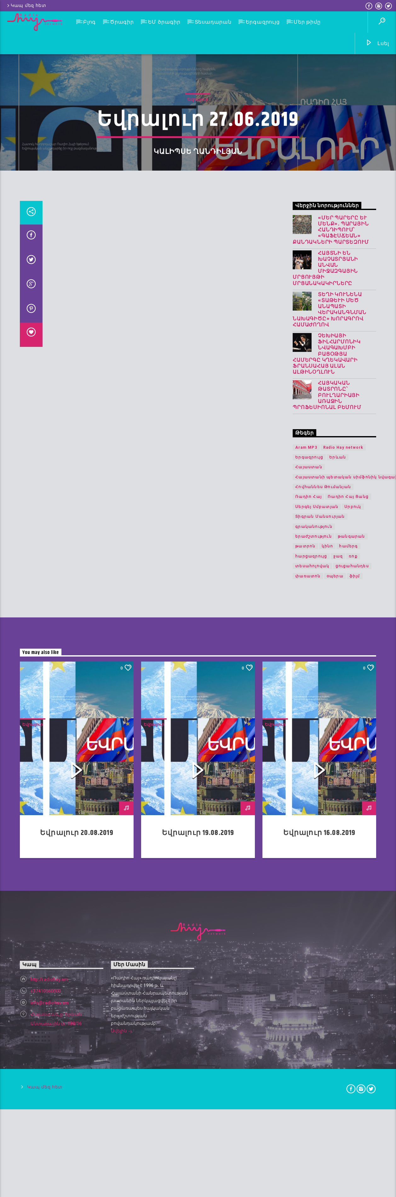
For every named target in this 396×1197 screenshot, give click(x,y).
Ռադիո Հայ (308, 1032)
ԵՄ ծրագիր (164, 22)
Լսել (377, 43)
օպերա (335, 1111)
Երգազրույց (263, 22)
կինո (327, 1081)
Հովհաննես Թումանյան (323, 1022)
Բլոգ (89, 22)
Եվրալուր (197, 345)
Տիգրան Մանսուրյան (320, 1051)
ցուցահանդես (352, 1101)
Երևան (337, 992)
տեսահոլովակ (312, 1101)
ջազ (338, 1091)
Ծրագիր (122, 22)
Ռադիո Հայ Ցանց (348, 1032)
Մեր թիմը (307, 22)
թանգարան (351, 1071)
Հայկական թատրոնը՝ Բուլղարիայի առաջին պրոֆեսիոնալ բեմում (327, 931)
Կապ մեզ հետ (26, 5)
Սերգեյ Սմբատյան (316, 1042)
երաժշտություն (313, 1071)
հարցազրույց (311, 1091)
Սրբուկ (352, 1042)
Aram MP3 (306, 982)
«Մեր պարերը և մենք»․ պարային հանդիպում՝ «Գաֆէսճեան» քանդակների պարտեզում (331, 765)
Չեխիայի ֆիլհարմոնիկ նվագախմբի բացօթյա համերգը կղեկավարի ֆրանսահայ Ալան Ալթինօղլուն (327, 889)
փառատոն (307, 1111)
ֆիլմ (354, 1111)
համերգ (348, 1081)
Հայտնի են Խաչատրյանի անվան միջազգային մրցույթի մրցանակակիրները (325, 803)
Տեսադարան (213, 22)
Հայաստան (308, 1002)
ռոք (353, 1091)
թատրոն (305, 1081)
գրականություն (313, 1062)
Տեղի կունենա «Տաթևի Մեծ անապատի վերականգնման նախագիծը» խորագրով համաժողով (329, 845)
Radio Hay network (343, 982)
